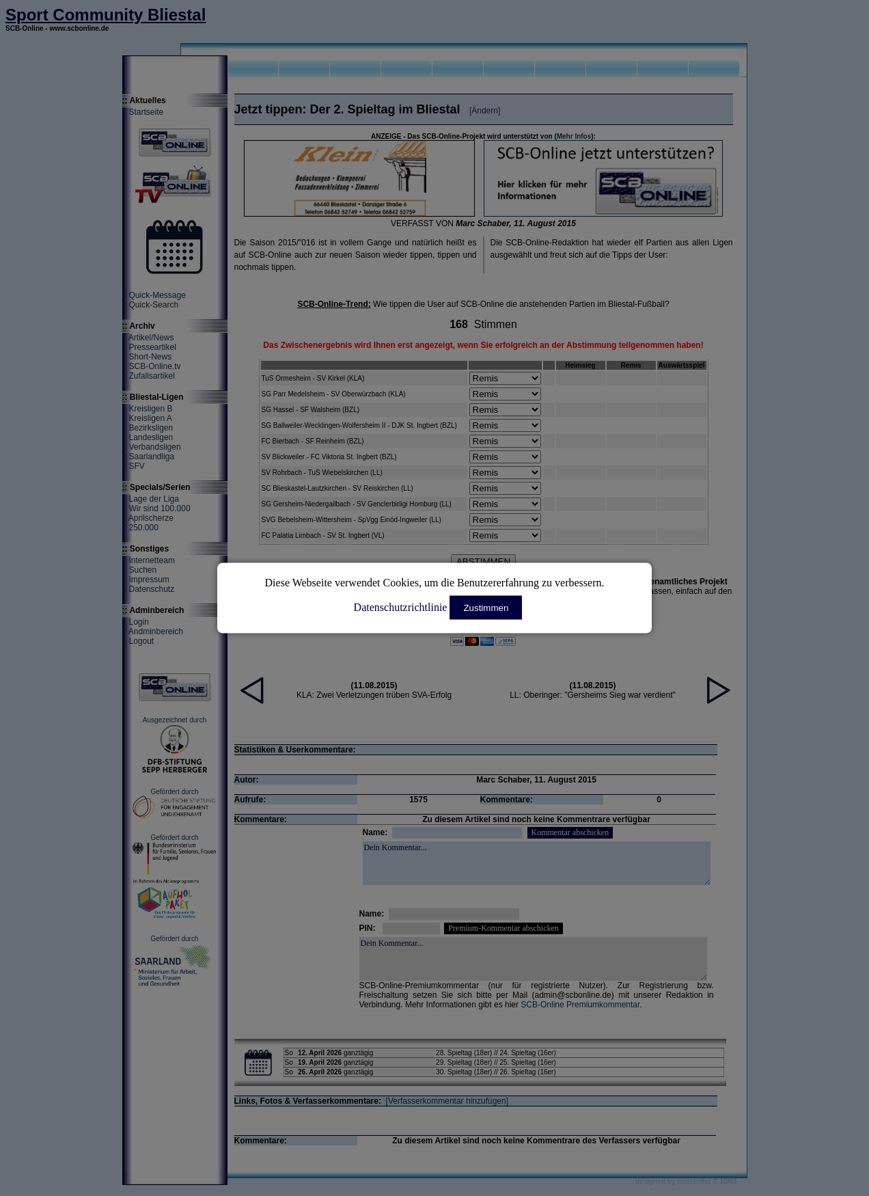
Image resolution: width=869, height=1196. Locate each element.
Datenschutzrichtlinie (400, 607)
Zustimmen (485, 608)
